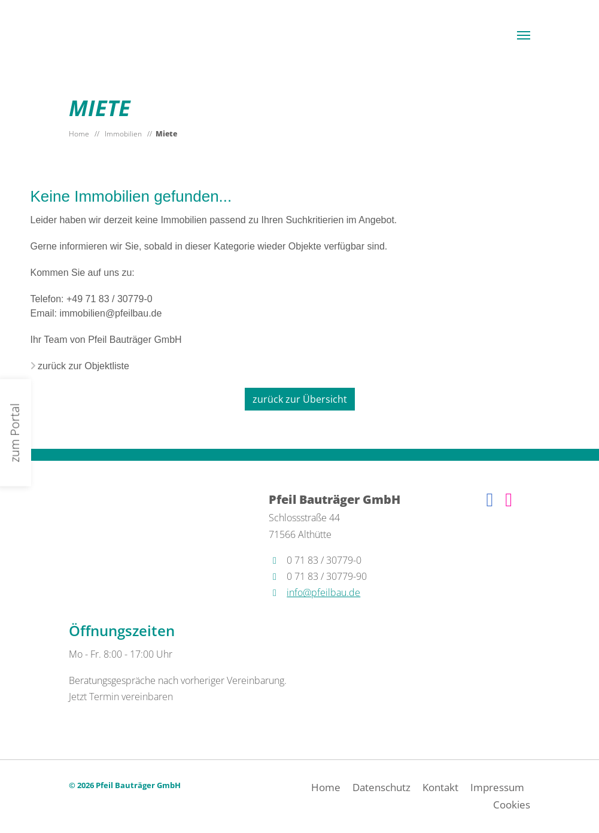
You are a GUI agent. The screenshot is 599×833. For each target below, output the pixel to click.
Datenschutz (381, 787)
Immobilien (123, 134)
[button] (523, 35)
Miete (166, 134)
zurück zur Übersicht (300, 399)
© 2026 (125, 785)
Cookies (511, 804)
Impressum (497, 787)
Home (79, 134)
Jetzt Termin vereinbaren (121, 696)
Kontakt (440, 787)
